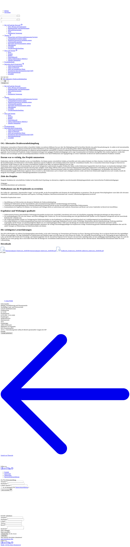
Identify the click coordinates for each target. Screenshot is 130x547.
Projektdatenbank (9, 126)
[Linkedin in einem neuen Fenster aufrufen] (9, 469)
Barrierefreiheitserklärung (11, 477)
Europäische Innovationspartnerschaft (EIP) (20, 134)
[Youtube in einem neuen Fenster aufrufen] (4, 469)
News (9, 115)
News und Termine (9, 113)
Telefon (3, 523)
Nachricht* (4, 529)
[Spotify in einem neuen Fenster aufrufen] (12, 469)
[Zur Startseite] (10, 8)
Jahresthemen (12, 107)
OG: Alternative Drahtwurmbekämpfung (15, 79)
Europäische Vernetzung (15, 94)
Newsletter (7, 12)
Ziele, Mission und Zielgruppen (17, 87)
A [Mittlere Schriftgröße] (4, 77)
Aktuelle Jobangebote (14, 123)
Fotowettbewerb (12, 120)
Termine (10, 117)
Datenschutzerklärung (21, 487)
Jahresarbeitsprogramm (14, 91)
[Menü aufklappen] (5, 96)
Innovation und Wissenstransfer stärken (19, 105)
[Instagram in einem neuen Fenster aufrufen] (7, 469)
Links (4, 252)
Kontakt (6, 472)
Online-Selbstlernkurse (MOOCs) (17, 121)
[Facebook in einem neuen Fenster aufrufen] (2, 469)
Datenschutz (7, 475)
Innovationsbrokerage (14, 136)
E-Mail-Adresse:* (6, 485)
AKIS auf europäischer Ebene (16, 133)
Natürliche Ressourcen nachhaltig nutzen (20, 102)
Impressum (7, 473)
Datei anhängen (5, 531)
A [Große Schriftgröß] (1, 77)
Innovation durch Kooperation (13, 128)
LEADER (11, 108)
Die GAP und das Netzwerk (12, 86)
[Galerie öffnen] (65, 278)
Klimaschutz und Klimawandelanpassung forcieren (22, 99)
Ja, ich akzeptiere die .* (16, 487)
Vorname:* (4, 481)
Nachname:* (4, 483)
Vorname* (4, 517)
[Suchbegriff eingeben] (9, 16)
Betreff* (3, 525)
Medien (6, 11)
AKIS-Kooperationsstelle (15, 130)
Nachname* (4, 519)
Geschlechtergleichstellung (16, 110)
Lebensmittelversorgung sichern (17, 100)
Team (9, 92)
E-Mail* (3, 521)
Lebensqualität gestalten (15, 104)
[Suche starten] (18, 16)
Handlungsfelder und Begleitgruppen (18, 89)
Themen (6, 97)
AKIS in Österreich (13, 131)
